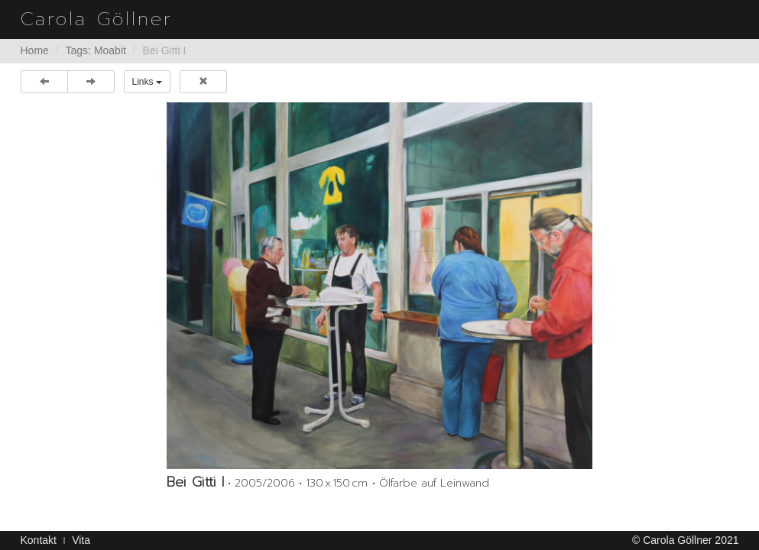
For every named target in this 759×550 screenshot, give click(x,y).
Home (35, 50)
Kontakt (39, 540)
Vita (81, 540)
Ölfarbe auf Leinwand (434, 483)
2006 (281, 483)
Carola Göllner (97, 19)
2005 (248, 483)
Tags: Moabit (96, 50)
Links (147, 81)
